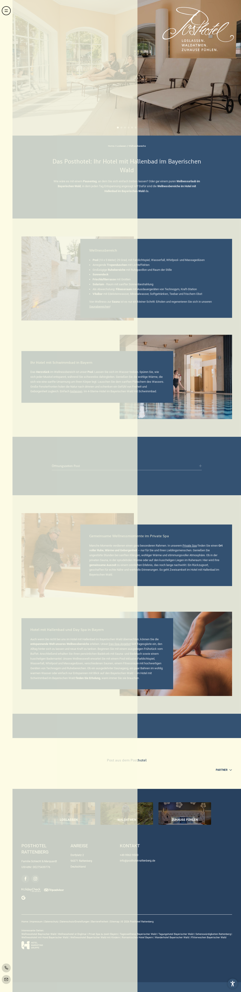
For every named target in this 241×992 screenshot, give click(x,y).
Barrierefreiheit (100, 921)
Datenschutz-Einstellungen (75, 921)
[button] (233, 984)
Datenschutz (51, 921)
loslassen (76, 393)
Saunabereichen (99, 308)
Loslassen (121, 146)
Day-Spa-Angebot (120, 646)
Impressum (36, 921)
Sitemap (115, 921)
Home (111, 146)
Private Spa (190, 547)
